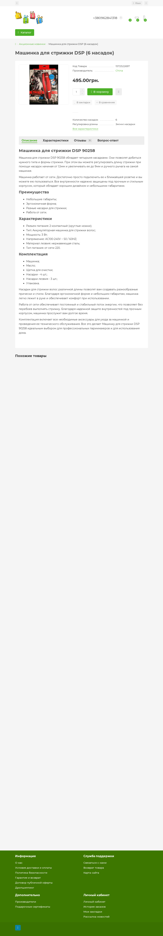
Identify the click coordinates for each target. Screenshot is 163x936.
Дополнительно (27, 895)
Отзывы (83, 140)
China (119, 70)
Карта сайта (91, 872)
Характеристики (55, 140)
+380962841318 (105, 18)
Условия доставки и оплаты (33, 867)
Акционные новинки (32, 43)
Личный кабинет (96, 895)
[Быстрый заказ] (118, 91)
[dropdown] (17, 3)
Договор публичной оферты (34, 882)
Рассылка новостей (96, 916)
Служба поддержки (98, 856)
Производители (25, 901)
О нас (19, 862)
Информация (25, 856)
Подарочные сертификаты (32, 906)
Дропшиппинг (24, 887)
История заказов (94, 906)
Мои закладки (92, 911)
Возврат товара (93, 867)
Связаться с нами (95, 862)
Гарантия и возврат (28, 877)
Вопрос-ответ (108, 140)
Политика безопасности (31, 872)
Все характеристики (85, 128)
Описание (29, 140)
